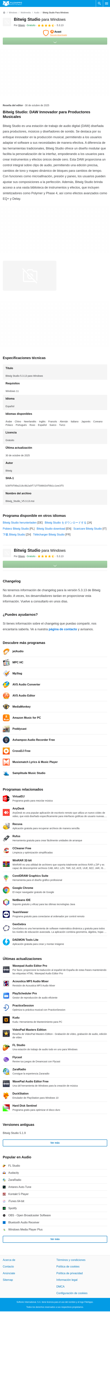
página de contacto (63, 629)
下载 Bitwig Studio (14, 534)
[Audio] (36, 12)
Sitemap (8, 1279)
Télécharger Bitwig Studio (49, 534)
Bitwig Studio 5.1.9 (14, 1133)
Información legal (66, 1279)
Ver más (55, 1142)
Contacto (8, 1266)
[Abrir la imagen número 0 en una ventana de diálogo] (29, 276)
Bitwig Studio (40, 19)
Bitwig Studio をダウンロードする (65, 522)
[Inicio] (4, 12)
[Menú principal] (106, 3)
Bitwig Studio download (51, 528)
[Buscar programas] (99, 3)
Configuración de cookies (72, 1293)
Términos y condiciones (70, 1259)
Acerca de (9, 1259)
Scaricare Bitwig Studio (87, 528)
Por (19, 25)
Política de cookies (67, 1266)
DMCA (60, 1286)
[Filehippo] (12, 3)
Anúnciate (9, 1273)
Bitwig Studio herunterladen (20, 522)
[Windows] (13, 12)
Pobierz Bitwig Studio (16, 528)
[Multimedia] (26, 12)
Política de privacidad (69, 1273)
